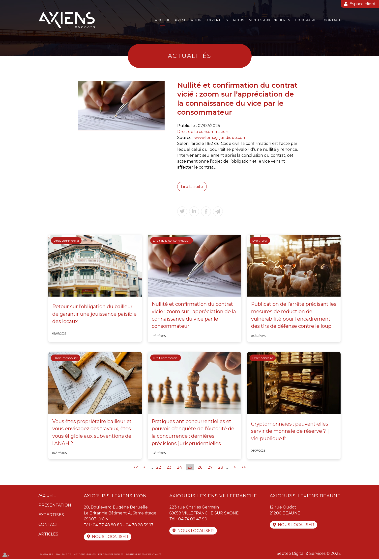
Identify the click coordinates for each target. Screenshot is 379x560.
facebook (369, 270)
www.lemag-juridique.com (220, 137)
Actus (238, 20)
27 (209, 468)
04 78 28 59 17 (140, 525)
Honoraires (307, 20)
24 (179, 468)
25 (189, 468)
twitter (369, 280)
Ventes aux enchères (269, 20)
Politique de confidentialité (143, 555)
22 (158, 468)
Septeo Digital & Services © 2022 (309, 554)
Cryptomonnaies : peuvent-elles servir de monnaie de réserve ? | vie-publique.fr (290, 431)
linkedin (369, 290)
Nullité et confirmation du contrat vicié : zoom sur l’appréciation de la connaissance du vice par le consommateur (194, 316)
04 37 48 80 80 (108, 525)
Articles (48, 535)
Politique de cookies (110, 555)
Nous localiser (110, 537)
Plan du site (63, 555)
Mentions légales (84, 555)
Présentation (188, 20)
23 (168, 468)
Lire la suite (192, 186)
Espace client (363, 3)
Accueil (162, 20)
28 (220, 468)
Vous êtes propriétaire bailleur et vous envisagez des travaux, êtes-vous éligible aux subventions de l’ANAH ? (92, 433)
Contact (332, 20)
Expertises (217, 20)
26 (199, 468)
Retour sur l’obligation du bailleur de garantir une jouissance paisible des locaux (94, 314)
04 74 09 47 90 (192, 519)
